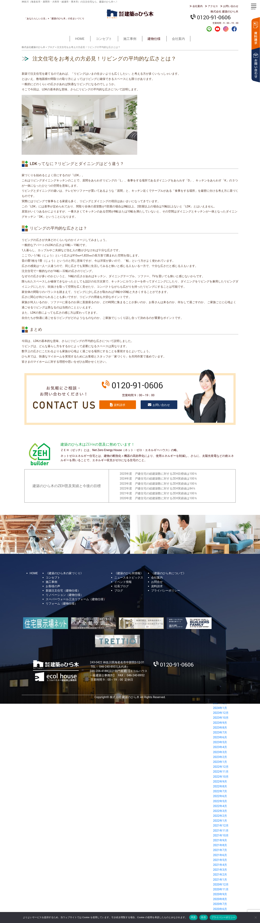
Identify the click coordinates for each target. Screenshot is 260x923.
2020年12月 (221, 884)
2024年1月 (220, 708)
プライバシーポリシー (165, 590)
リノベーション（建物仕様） (64, 595)
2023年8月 (220, 727)
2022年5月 (220, 801)
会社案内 (197, 6)
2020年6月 (220, 909)
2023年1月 (220, 762)
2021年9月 (220, 840)
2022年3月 (220, 811)
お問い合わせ (230, 6)
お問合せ (157, 582)
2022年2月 (220, 815)
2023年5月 (220, 742)
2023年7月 (220, 732)
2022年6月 (220, 796)
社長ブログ (121, 586)
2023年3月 (220, 752)
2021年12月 (221, 825)
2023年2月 (220, 757)
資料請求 (255, 33)
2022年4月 (220, 806)
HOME (79, 39)
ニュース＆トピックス (128, 577)
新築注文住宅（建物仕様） (63, 590)
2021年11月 (221, 830)
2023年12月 (221, 713)
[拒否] (255, 917)
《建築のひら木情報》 (128, 573)
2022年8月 (220, 786)
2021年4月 (220, 865)
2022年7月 (220, 791)
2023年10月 (221, 717)
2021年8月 (220, 845)
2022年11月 (221, 771)
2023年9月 (220, 722)
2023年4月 (220, 747)
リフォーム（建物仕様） (61, 603)
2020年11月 (221, 889)
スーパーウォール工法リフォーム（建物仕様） (76, 599)
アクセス (213, 6)
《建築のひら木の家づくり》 (64, 573)
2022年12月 (221, 766)
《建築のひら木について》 (168, 573)
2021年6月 (220, 855)
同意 (193, 917)
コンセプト (104, 39)
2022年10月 (221, 776)
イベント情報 (123, 582)
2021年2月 (220, 874)
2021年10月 (221, 835)
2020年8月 (220, 899)
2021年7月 (220, 850)
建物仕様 (154, 39)
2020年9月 (220, 894)
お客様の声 (53, 586)
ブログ (118, 590)
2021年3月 (220, 869)
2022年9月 (220, 781)
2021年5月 (220, 860)
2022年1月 (220, 820)
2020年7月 (220, 904)
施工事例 (129, 39)
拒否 (203, 917)
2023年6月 (220, 737)
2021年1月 (220, 879)
